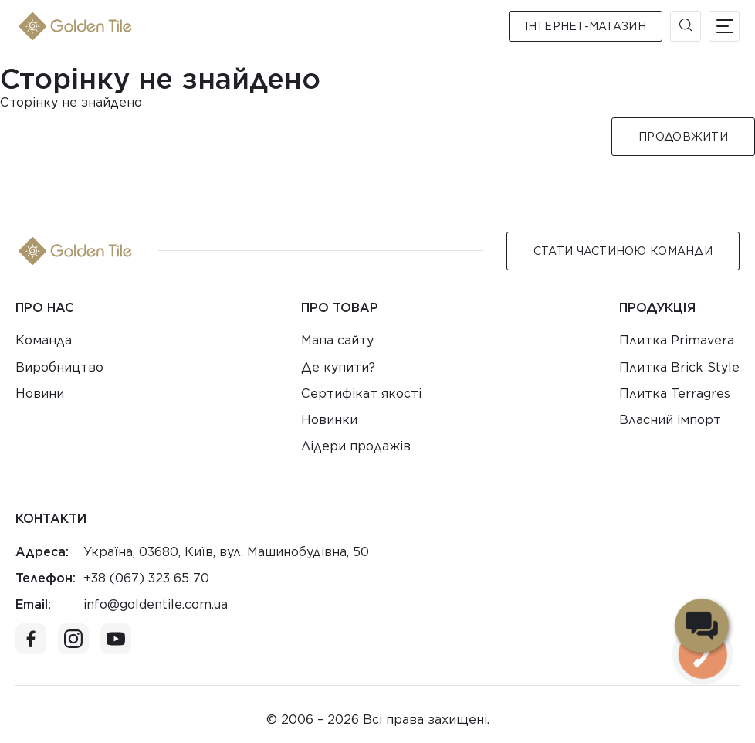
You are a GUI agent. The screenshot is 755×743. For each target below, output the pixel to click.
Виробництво (59, 367)
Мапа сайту (337, 340)
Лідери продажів (356, 446)
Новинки (329, 419)
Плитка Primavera (676, 340)
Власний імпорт (670, 419)
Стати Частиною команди (623, 251)
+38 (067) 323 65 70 (146, 578)
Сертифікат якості (361, 393)
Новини (39, 393)
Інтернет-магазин (585, 26)
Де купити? (338, 367)
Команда (43, 340)
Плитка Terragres (674, 393)
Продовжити (683, 137)
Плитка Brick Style (679, 367)
